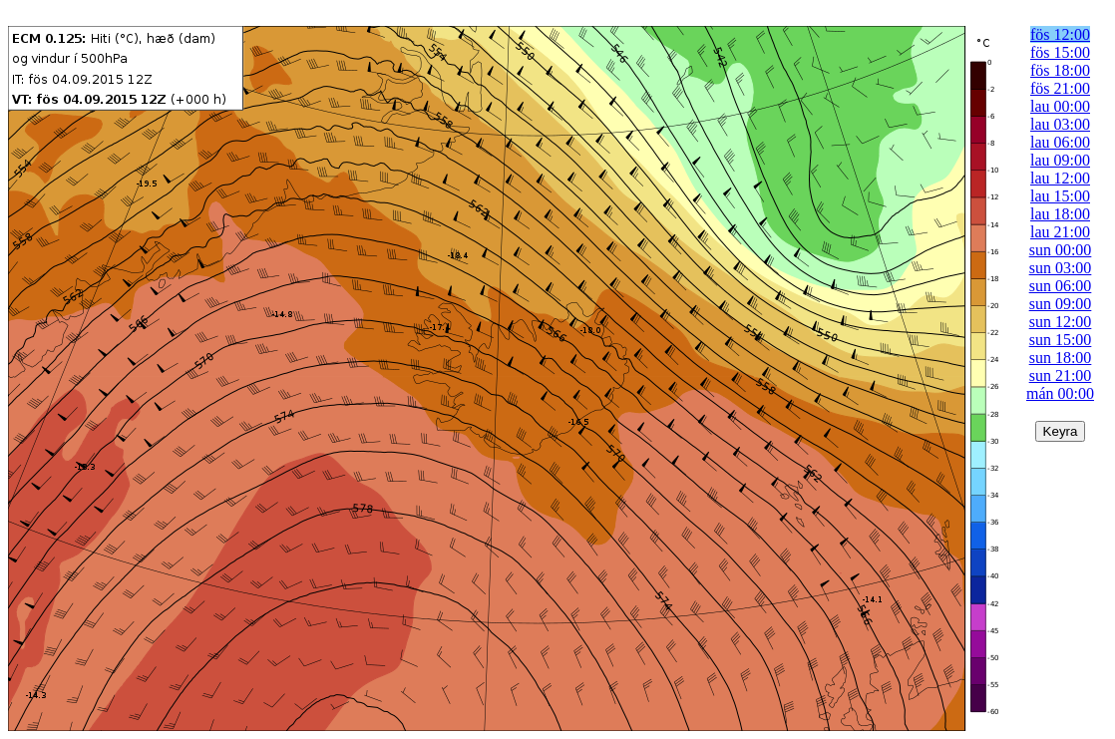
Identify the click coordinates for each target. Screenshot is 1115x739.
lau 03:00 (1060, 124)
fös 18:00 (1060, 70)
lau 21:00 (1060, 231)
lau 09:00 (1060, 160)
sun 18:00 (1060, 357)
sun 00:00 (1060, 249)
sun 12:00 (1060, 321)
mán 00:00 (1060, 393)
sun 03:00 (1060, 267)
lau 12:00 (1060, 178)
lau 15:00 (1060, 195)
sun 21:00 (1060, 375)
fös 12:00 (1060, 34)
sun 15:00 (1060, 339)
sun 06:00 (1060, 285)
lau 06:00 (1060, 142)
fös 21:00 (1060, 88)
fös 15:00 (1060, 52)
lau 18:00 (1060, 213)
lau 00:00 (1060, 106)
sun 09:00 (1060, 303)
